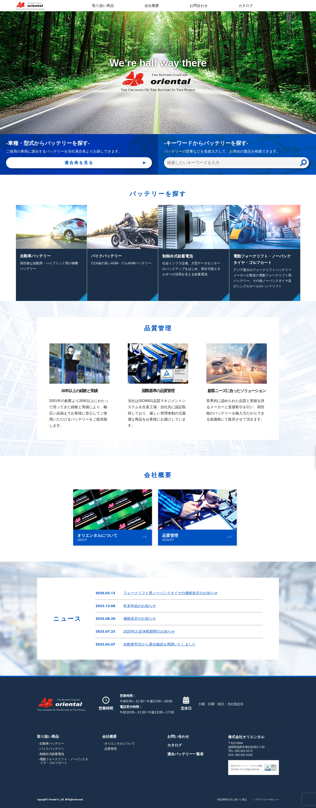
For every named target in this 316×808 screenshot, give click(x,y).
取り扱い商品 (103, 6)
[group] (112, 517)
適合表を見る (79, 162)
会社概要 (151, 6)
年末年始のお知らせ (139, 606)
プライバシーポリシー (267, 799)
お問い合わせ (178, 737)
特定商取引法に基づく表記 (232, 799)
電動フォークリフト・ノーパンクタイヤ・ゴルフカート (64, 761)
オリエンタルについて (120, 743)
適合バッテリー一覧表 (185, 754)
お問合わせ (199, 6)
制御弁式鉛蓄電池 (52, 754)
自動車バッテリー (52, 743)
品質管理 (111, 748)
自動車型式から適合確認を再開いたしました (159, 644)
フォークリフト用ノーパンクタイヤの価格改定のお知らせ (170, 593)
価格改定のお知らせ (139, 619)
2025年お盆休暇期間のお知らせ (149, 631)
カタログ (245, 6)
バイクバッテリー (52, 748)
